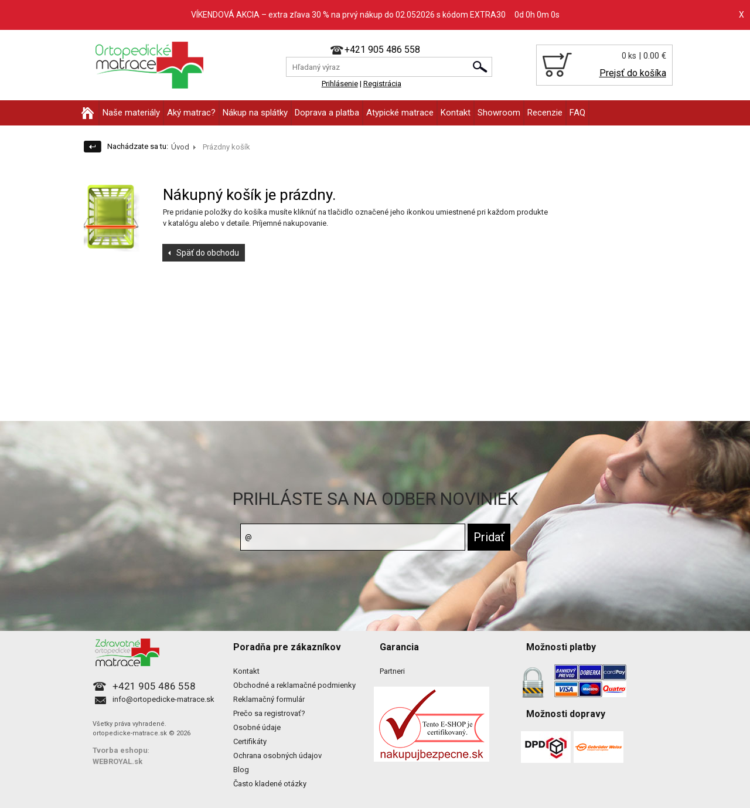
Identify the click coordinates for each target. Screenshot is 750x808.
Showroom (499, 112)
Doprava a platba (327, 112)
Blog (241, 769)
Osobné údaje (257, 727)
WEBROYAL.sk (117, 761)
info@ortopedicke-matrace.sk (163, 699)
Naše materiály (131, 112)
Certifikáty (250, 741)
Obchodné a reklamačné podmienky (294, 685)
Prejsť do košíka (632, 73)
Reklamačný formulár (269, 699)
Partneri (392, 671)
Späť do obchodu (207, 252)
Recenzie (544, 112)
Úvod (180, 146)
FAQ (577, 112)
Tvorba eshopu (120, 750)
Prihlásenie (340, 83)
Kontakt (456, 112)
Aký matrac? (191, 112)
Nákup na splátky (255, 112)
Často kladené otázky (269, 783)
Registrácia (382, 83)
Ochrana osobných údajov (277, 755)
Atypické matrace (400, 112)
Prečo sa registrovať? (269, 713)
